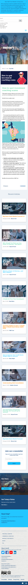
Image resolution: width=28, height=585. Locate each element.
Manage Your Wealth (7, 538)
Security (22, 579)
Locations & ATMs (4, 23)
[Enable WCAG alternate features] (24, 583)
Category (5, 186)
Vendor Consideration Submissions (8, 565)
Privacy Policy (16, 579)
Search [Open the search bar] (1, 18)
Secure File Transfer (5, 563)
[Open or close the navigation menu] (26, 30)
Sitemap (10, 579)
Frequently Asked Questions (6, 559)
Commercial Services (8, 536)
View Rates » (4, 504)
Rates (3, 540)
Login (1, 27)
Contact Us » (4, 522)
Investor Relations (5, 568)
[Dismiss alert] (26, 2)
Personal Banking (7, 533)
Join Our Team (3, 24)
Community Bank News (6, 556)
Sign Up (4, 27)
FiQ (3, 543)
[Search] (20, 20)
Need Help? (2, 25)
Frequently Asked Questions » (8, 521)
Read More (6, 488)
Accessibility (4, 579)
